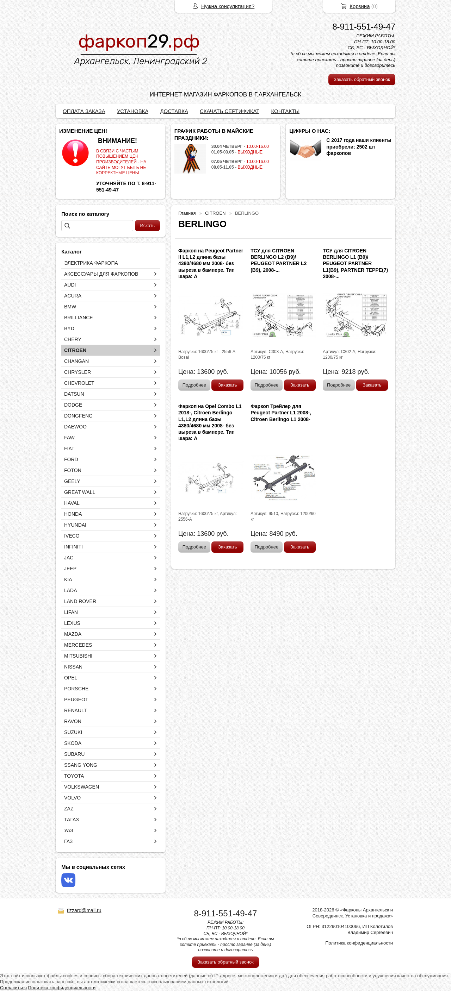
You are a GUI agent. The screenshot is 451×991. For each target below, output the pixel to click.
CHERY (72, 339)
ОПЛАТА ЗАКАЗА (84, 111)
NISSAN (73, 667)
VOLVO (72, 798)
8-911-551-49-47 (363, 26)
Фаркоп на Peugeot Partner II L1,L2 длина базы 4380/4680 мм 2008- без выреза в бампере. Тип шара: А (210, 263)
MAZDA (72, 634)
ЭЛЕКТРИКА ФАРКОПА (91, 263)
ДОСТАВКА (174, 111)
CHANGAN (76, 361)
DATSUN (74, 394)
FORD (71, 459)
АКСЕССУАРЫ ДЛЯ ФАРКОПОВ (101, 274)
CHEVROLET (79, 383)
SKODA (72, 743)
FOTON (72, 470)
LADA (70, 590)
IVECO (72, 536)
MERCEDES (78, 645)
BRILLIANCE (78, 317)
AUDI (70, 285)
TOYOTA (74, 776)
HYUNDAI (75, 525)
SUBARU (74, 754)
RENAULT (75, 710)
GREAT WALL (79, 492)
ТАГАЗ (71, 819)
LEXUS (72, 623)
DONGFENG (78, 416)
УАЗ (68, 830)
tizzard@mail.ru (84, 910)
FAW (69, 437)
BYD (69, 328)
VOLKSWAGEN (81, 787)
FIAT (69, 448)
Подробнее (194, 385)
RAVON (72, 721)
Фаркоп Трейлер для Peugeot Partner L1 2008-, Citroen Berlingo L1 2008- (281, 412)
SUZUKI (73, 732)
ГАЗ (68, 841)
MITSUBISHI (78, 656)
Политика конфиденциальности (359, 943)
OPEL (70, 677)
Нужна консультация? (227, 6)
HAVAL (72, 503)
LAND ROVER (80, 601)
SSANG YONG (80, 765)
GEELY (72, 481)
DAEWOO (75, 426)
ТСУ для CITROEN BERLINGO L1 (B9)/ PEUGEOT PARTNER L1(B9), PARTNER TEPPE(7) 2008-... (355, 263)
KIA (68, 579)
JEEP (70, 568)
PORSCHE (76, 688)
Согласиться (13, 987)
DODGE (73, 405)
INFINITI (73, 547)
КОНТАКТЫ (285, 111)
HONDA (73, 514)
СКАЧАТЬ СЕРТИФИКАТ (229, 111)
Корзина (360, 6)
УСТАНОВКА (133, 111)
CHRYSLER (77, 372)
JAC (68, 557)
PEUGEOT (76, 699)
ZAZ (68, 808)
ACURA (72, 296)
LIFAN (71, 612)
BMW (70, 306)
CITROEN (75, 350)
